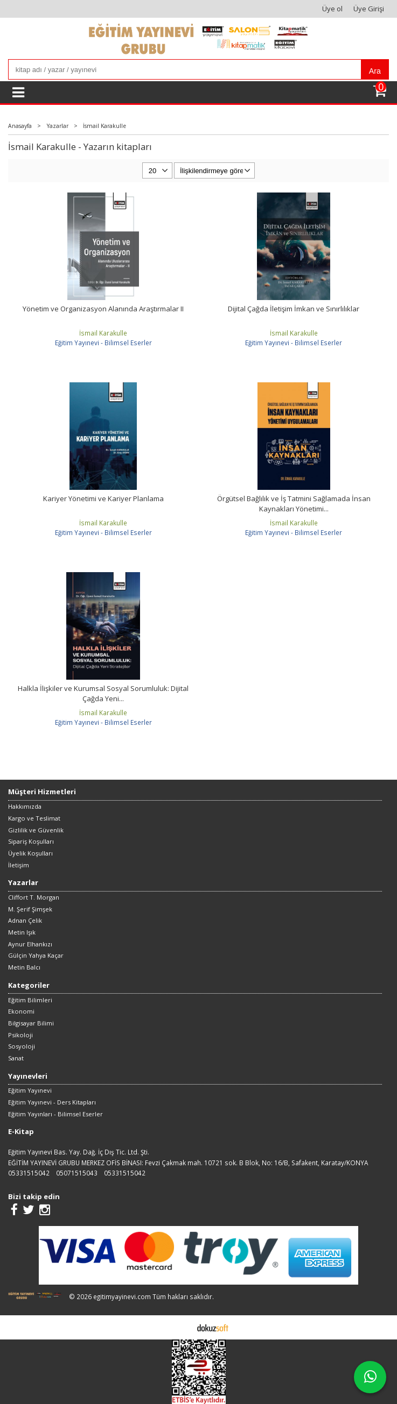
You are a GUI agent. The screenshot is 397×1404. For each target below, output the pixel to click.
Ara (375, 71)
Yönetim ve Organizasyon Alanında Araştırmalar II (103, 308)
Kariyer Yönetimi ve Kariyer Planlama (103, 498)
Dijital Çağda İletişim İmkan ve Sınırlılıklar (293, 308)
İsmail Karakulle (103, 333)
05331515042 (29, 1172)
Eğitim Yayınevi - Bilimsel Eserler (103, 342)
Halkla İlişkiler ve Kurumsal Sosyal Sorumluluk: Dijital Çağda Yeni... (103, 693)
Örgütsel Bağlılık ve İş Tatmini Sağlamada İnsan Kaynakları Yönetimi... (294, 504)
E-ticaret (182, 1327)
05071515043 (76, 1172)
